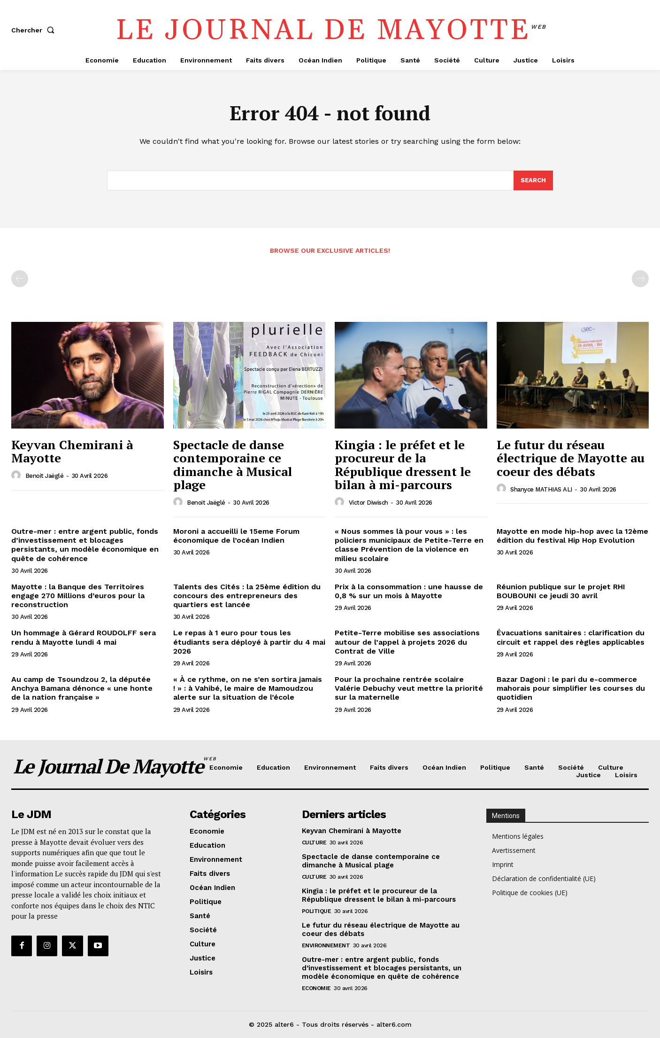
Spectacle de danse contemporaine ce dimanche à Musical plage (232, 465)
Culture (314, 842)
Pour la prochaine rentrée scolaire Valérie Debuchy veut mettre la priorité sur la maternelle (409, 688)
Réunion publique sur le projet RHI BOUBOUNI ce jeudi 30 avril (561, 591)
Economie (316, 988)
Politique (316, 911)
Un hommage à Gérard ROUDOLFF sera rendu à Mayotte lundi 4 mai (83, 637)
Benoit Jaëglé (44, 475)
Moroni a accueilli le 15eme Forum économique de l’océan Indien (236, 536)
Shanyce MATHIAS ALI (541, 489)
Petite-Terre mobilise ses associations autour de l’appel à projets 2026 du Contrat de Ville (407, 641)
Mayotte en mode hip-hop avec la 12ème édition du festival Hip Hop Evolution (572, 536)
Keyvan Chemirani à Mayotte (72, 451)
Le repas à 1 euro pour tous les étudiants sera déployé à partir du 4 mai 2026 (249, 641)
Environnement (326, 945)
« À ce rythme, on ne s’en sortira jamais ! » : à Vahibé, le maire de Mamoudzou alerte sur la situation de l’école (247, 688)
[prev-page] (19, 278)
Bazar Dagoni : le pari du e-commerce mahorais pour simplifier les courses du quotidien (571, 688)
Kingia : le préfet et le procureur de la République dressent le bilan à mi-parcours (403, 465)
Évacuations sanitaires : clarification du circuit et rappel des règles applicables (571, 637)
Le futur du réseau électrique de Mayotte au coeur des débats (571, 458)
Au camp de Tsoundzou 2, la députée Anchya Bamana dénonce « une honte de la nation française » (82, 688)
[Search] (533, 180)
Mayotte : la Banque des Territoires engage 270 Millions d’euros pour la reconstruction (78, 595)
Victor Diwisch (368, 502)
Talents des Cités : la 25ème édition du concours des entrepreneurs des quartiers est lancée (247, 595)
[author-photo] (17, 475)
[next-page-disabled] (640, 278)
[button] (34, 30)
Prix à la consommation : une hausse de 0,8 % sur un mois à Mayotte (409, 591)
